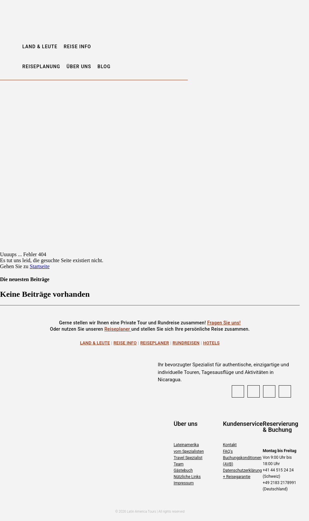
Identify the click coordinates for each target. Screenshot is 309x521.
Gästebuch (182, 470)
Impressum (183, 483)
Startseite (40, 266)
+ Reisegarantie (236, 476)
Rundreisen (185, 342)
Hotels (211, 342)
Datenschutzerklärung (242, 470)
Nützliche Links (186, 476)
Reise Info (125, 342)
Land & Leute (95, 342)
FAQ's (227, 451)
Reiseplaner (117, 329)
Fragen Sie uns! (224, 322)
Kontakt (229, 444)
